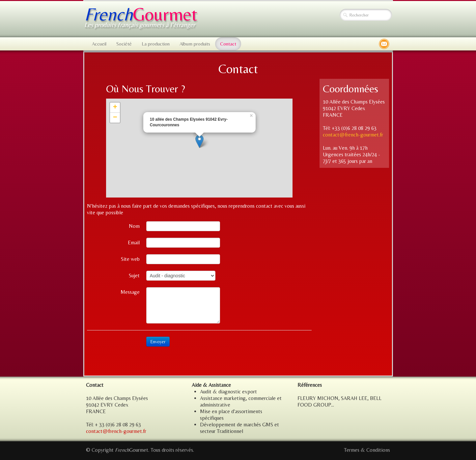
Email (134, 242)
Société (124, 43)
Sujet (134, 275)
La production (156, 43)
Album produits (195, 43)
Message (130, 292)
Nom (134, 226)
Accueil (99, 43)
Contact (228, 43)
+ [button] (115, 107)
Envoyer (158, 341)
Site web (130, 259)
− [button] (115, 118)
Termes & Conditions (367, 450)
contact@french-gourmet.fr (353, 135)
